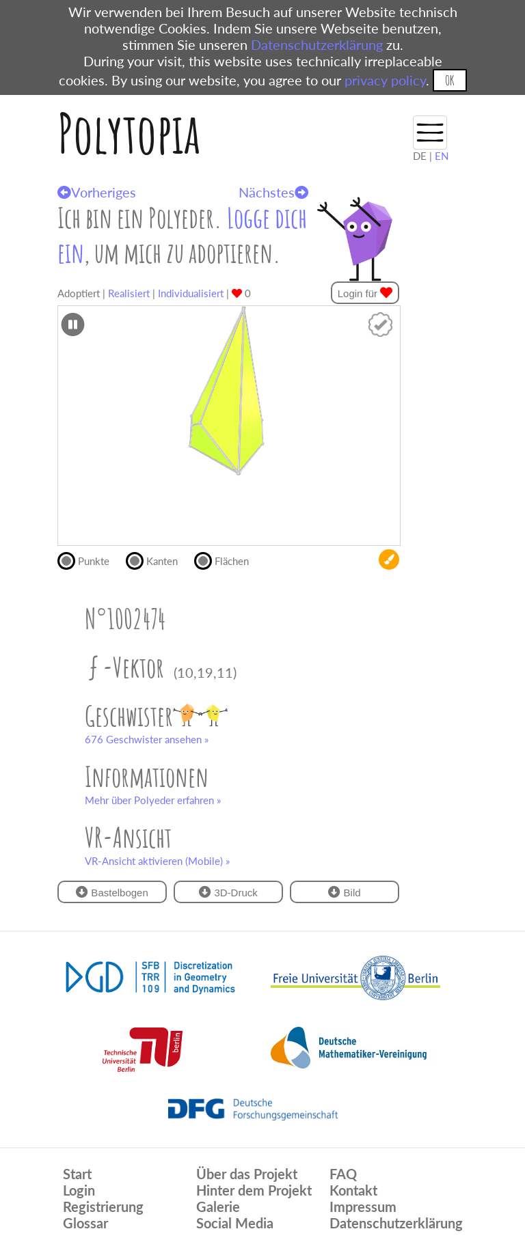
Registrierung (103, 1206)
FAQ (343, 1174)
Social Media (234, 1223)
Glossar (85, 1223)
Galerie (218, 1206)
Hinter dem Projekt (254, 1190)
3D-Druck (228, 891)
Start (77, 1174)
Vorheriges (96, 192)
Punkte (89, 559)
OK (449, 80)
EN (441, 156)
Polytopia (128, 132)
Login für (365, 292)
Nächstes (273, 192)
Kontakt (353, 1190)
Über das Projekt (246, 1174)
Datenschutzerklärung (317, 44)
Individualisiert (191, 293)
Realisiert (129, 293)
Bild (344, 891)
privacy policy (385, 80)
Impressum (362, 1206)
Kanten (157, 559)
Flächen (227, 559)
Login (79, 1190)
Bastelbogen (112, 891)
